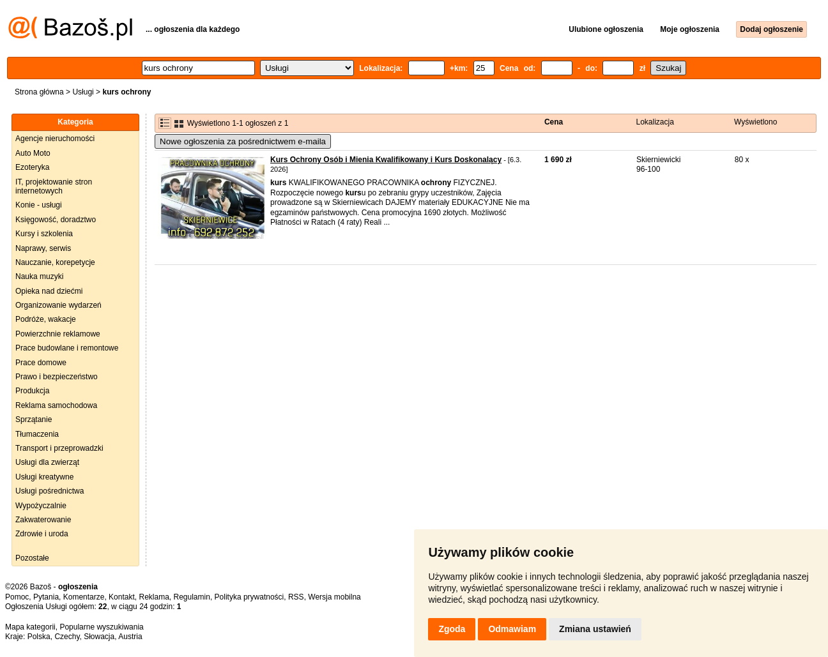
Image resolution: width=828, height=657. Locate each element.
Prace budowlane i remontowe (66, 348)
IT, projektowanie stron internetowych (53, 186)
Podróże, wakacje (45, 319)
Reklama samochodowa (56, 405)
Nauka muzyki (39, 276)
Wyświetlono (755, 121)
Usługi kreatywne (44, 476)
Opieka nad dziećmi (48, 291)
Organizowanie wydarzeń (58, 305)
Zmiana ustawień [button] (595, 629)
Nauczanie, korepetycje (55, 262)
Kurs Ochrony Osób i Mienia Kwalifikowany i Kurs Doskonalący (386, 159)
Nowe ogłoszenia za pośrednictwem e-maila (243, 141)
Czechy (66, 636)
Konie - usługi (38, 204)
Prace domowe (40, 362)
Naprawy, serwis (43, 248)
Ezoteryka (32, 167)
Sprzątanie (33, 419)
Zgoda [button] (451, 629)
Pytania (46, 597)
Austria (130, 636)
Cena (553, 121)
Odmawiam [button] (512, 629)
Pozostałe (32, 558)
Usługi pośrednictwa (49, 491)
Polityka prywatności (249, 597)
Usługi (82, 91)
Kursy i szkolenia (44, 233)
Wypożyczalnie (40, 505)
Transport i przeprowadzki (59, 448)
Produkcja (32, 390)
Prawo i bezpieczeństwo (56, 376)
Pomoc (17, 597)
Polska (38, 636)
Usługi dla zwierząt (47, 462)
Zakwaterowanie (43, 519)
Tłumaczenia (37, 434)
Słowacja (99, 636)
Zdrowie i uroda (41, 533)
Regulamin (192, 597)
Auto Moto (32, 153)
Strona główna (39, 91)
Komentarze (84, 597)
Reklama (154, 597)
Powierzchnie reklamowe (57, 333)
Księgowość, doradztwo (55, 219)
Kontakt (122, 597)
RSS (296, 597)
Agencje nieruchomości (55, 138)
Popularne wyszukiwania (101, 627)
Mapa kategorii (30, 627)
